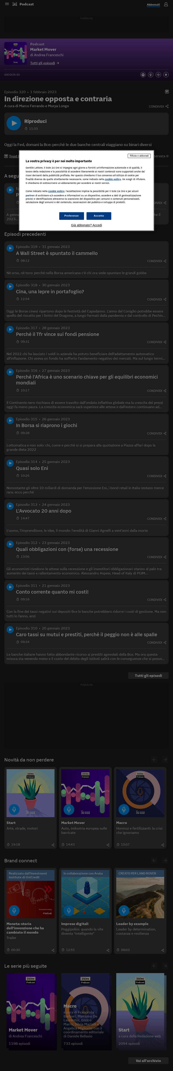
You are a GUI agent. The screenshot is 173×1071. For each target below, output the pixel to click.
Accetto (99, 216)
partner (30, 195)
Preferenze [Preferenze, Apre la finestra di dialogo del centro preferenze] (71, 216)
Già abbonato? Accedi (86, 225)
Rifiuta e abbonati (139, 155)
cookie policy (113, 179)
